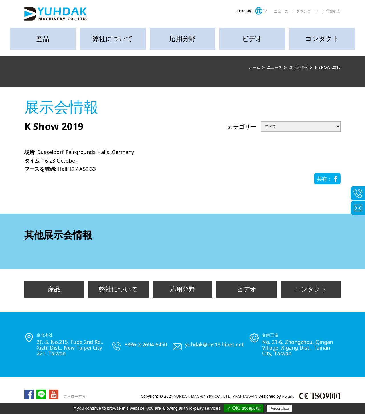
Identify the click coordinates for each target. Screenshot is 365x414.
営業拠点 (333, 11)
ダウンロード (307, 11)
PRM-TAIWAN (244, 396)
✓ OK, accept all (243, 408)
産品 (42, 38)
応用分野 (182, 38)
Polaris (288, 396)
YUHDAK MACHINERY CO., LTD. (202, 396)
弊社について (112, 38)
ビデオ (252, 38)
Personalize (279, 408)
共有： (324, 178)
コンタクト (322, 38)
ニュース (281, 11)
